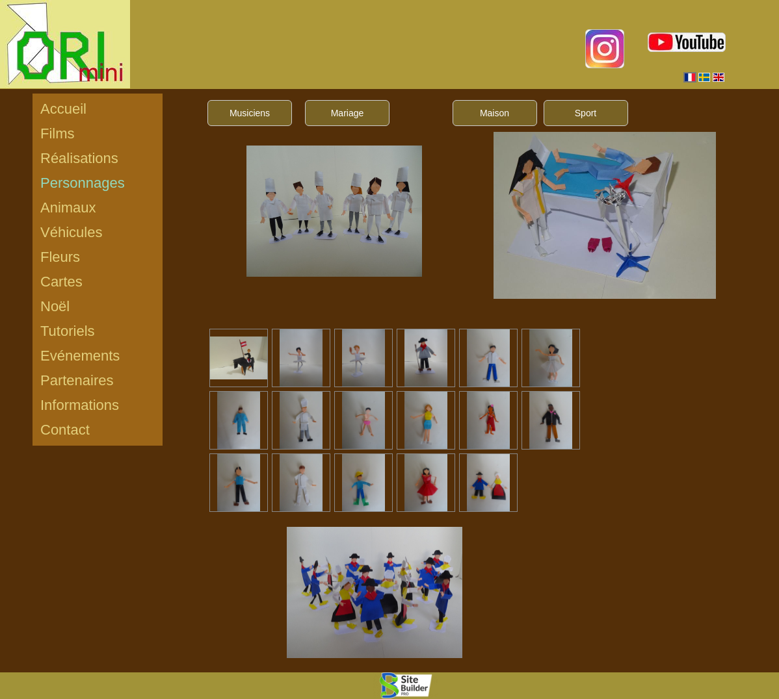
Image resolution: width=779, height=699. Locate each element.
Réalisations (79, 158)
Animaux (68, 207)
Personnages (82, 183)
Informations (79, 405)
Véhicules (71, 232)
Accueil (63, 109)
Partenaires (77, 380)
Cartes (61, 281)
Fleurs (60, 257)
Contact (65, 430)
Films (57, 133)
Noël (55, 306)
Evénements (80, 356)
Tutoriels (67, 331)
